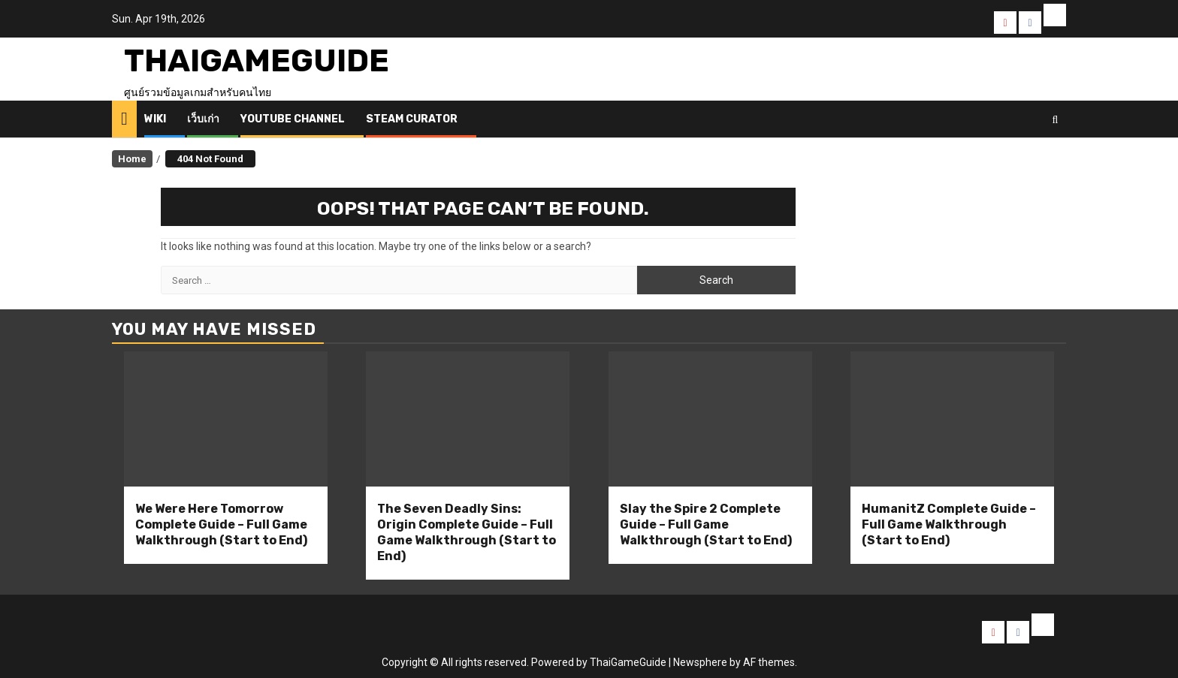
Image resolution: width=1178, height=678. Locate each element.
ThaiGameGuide (256, 61)
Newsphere (700, 662)
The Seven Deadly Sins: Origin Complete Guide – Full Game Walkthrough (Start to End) (466, 532)
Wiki (155, 119)
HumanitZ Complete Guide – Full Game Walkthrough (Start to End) (949, 524)
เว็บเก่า (203, 119)
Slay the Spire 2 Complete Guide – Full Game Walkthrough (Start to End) (706, 524)
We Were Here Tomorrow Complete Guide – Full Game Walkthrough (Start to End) (221, 524)
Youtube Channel (292, 119)
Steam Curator (412, 119)
